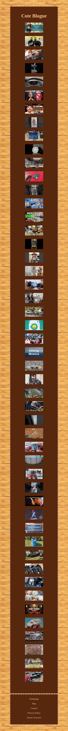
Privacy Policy (34, 713)
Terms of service (34, 717)
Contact (34, 708)
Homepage (34, 699)
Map (34, 703)
